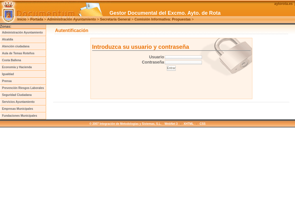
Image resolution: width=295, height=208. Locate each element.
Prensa (7, 81)
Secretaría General (115, 19)
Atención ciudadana (15, 46)
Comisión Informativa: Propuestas (163, 19)
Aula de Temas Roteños (18, 53)
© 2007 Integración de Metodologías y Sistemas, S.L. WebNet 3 (134, 123)
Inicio (21, 19)
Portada (36, 19)
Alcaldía (7, 39)
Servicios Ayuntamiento (18, 101)
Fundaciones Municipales (19, 115)
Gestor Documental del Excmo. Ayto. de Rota (165, 13)
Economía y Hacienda (17, 67)
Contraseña (153, 62)
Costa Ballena (11, 60)
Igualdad (8, 74)
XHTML (189, 123)
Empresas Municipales (17, 108)
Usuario (156, 57)
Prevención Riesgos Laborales (23, 88)
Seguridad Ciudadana (17, 94)
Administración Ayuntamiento (71, 19)
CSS (203, 123)
